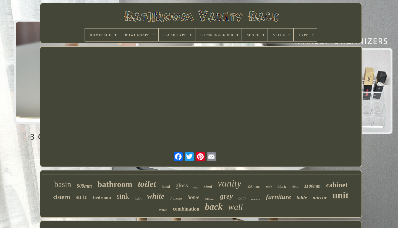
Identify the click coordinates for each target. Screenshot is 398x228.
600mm (209, 199)
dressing (176, 198)
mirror (320, 197)
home (193, 197)
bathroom (115, 184)
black (281, 187)
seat (195, 187)
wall (235, 207)
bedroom (102, 197)
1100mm (312, 186)
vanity (230, 183)
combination (186, 209)
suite (81, 196)
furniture (278, 196)
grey (226, 196)
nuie (269, 187)
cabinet (337, 185)
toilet (147, 184)
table (302, 197)
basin (62, 184)
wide (163, 209)
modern (255, 199)
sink (123, 196)
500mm (84, 186)
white (155, 196)
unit (340, 195)
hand (165, 187)
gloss (182, 185)
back (213, 207)
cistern (61, 197)
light (138, 198)
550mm (253, 186)
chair (295, 187)
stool (208, 186)
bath (242, 198)
